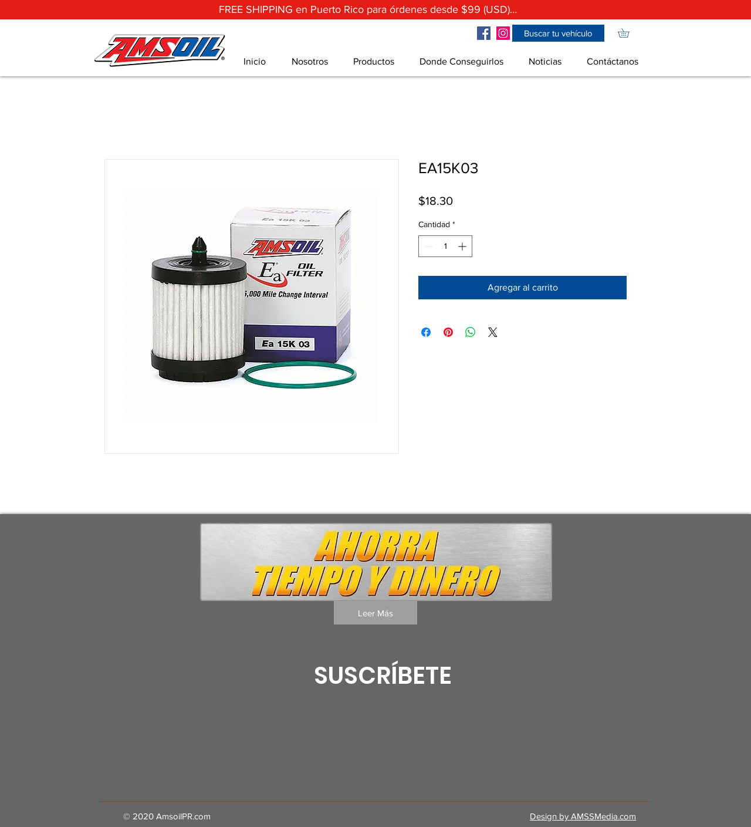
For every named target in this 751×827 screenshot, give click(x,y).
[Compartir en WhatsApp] (471, 332)
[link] (628, 33)
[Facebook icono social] (483, 33)
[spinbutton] (445, 246)
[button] (558, 33)
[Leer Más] (375, 613)
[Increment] (463, 246)
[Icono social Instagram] (503, 33)
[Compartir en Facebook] (426, 332)
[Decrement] (427, 246)
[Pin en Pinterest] (448, 332)
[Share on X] (493, 332)
